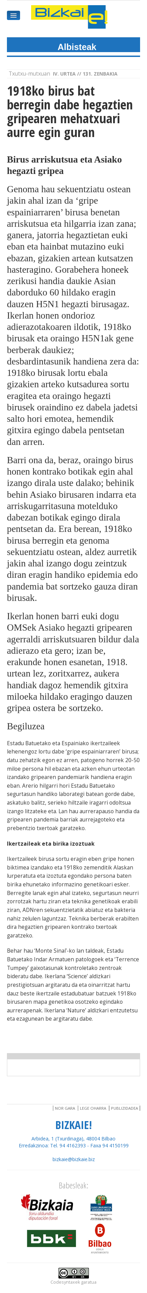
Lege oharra (93, 1108)
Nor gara (65, 1108)
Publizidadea (124, 1108)
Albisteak (77, 47)
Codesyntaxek (65, 1282)
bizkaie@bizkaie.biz (74, 1159)
